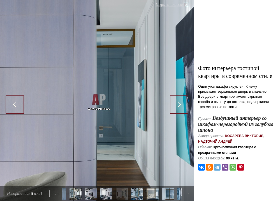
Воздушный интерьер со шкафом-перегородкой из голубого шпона (236, 124)
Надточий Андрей (215, 141)
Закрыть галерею (169, 5)
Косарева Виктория (244, 136)
